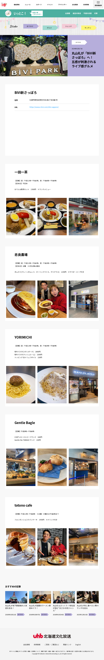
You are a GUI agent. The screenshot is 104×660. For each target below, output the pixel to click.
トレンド (68, 26)
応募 (96, 13)
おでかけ (30, 26)
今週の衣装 (87, 13)
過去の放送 (77, 13)
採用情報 (86, 5)
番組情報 (17, 5)
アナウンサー (62, 5)
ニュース (27, 5)
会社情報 (26, 644)
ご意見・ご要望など (51, 644)
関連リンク (67, 644)
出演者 (67, 13)
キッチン (88, 27)
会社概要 (75, 5)
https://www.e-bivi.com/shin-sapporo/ (44, 107)
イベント (50, 5)
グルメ (49, 27)
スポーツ (39, 5)
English (78, 644)
